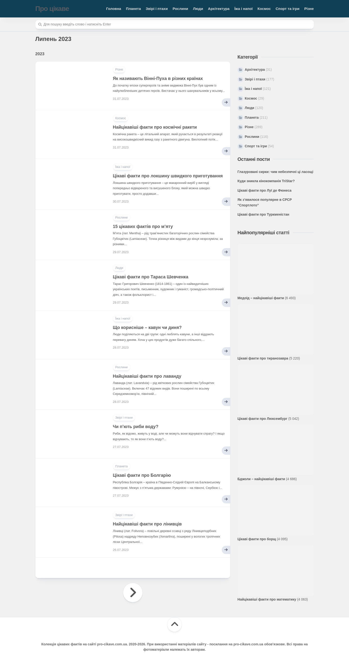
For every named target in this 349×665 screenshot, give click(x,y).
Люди (198, 9)
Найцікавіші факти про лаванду (147, 376)
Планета (133, 9)
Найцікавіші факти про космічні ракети (155, 127)
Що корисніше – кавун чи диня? (147, 327)
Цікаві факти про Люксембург (262, 419)
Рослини (180, 9)
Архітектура (219, 9)
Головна (113, 9)
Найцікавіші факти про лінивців (147, 524)
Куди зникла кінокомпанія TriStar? (266, 181)
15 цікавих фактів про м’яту (143, 226)
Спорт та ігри (287, 9)
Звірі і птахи (157, 9)
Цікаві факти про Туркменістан (263, 214)
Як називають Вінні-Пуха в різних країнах (158, 78)
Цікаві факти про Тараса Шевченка (150, 276)
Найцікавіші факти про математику (267, 599)
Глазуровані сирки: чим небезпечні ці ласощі (275, 172)
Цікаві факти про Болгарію (142, 475)
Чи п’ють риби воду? (136, 426)
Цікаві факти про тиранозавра (263, 358)
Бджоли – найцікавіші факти (261, 479)
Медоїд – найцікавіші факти (261, 298)
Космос (264, 9)
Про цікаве (52, 8)
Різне (309, 9)
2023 (40, 54)
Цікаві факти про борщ (257, 539)
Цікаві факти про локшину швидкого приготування (168, 175)
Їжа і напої (243, 9)
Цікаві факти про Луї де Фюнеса (265, 190)
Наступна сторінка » (133, 592)
